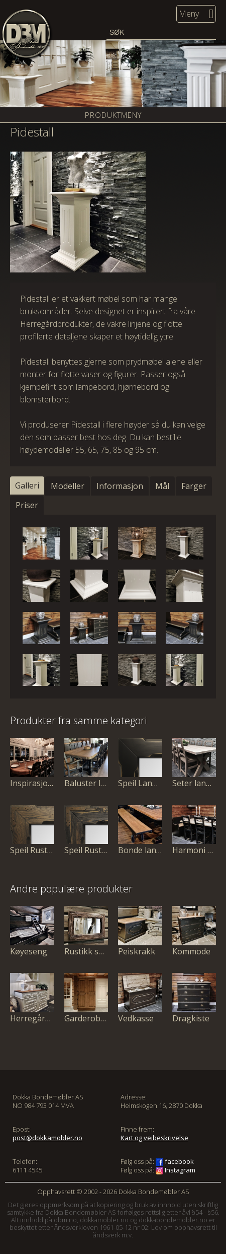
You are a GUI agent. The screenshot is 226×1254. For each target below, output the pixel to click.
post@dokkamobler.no (47, 1137)
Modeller (67, 486)
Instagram (175, 1169)
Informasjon (119, 486)
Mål (162, 486)
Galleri (27, 485)
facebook (175, 1161)
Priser (27, 505)
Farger (193, 486)
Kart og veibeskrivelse (154, 1137)
